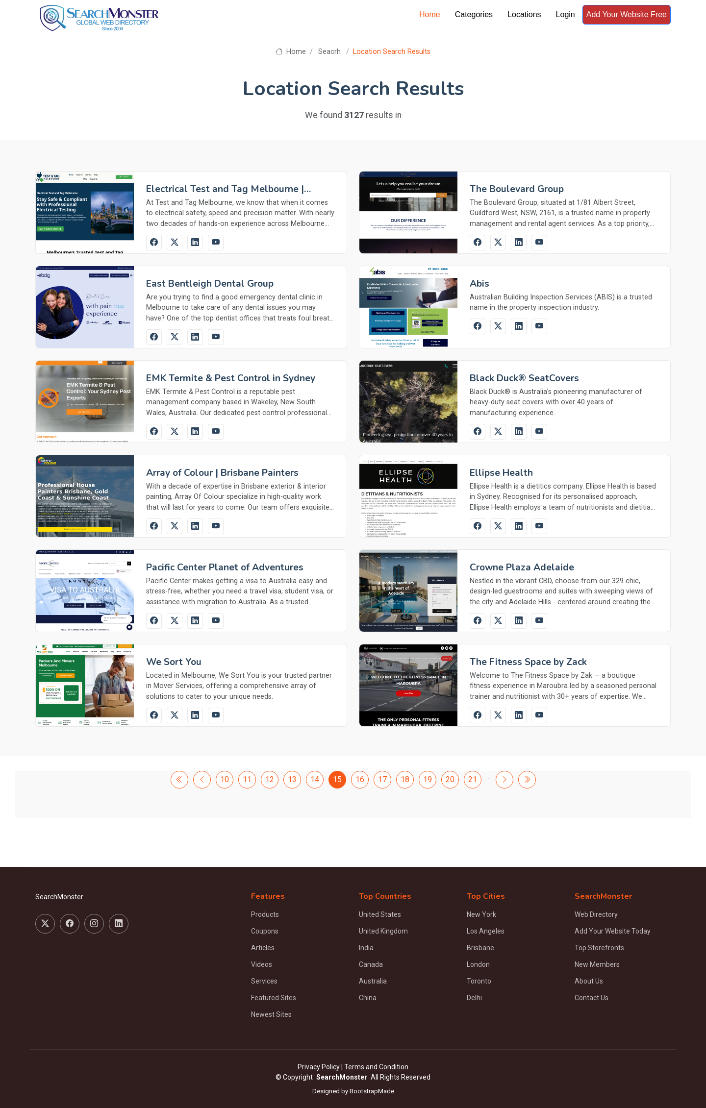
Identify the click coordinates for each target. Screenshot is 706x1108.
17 (382, 779)
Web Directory (596, 914)
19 (427, 779)
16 (359, 779)
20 (450, 779)
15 (337, 779)
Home (429, 14)
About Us (589, 981)
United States (380, 914)
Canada (371, 964)
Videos (261, 964)
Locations (524, 14)
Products (265, 914)
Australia (373, 981)
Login (565, 14)
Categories (474, 14)
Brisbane (480, 947)
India (366, 947)
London (478, 964)
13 (292, 779)
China (368, 997)
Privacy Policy (319, 1067)
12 (269, 779)
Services (264, 981)
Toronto (479, 981)
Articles (263, 947)
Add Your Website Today (613, 931)
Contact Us (591, 997)
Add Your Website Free (626, 14)
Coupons (264, 931)
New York (481, 914)
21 (472, 779)
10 (224, 779)
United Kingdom (383, 931)
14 (314, 779)
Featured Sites (273, 997)
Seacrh (329, 52)
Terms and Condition (376, 1067)
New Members (597, 964)
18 (405, 779)
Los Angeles (485, 931)
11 (247, 779)
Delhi (474, 997)
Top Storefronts (599, 947)
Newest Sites (271, 1014)
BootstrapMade (372, 1091)
